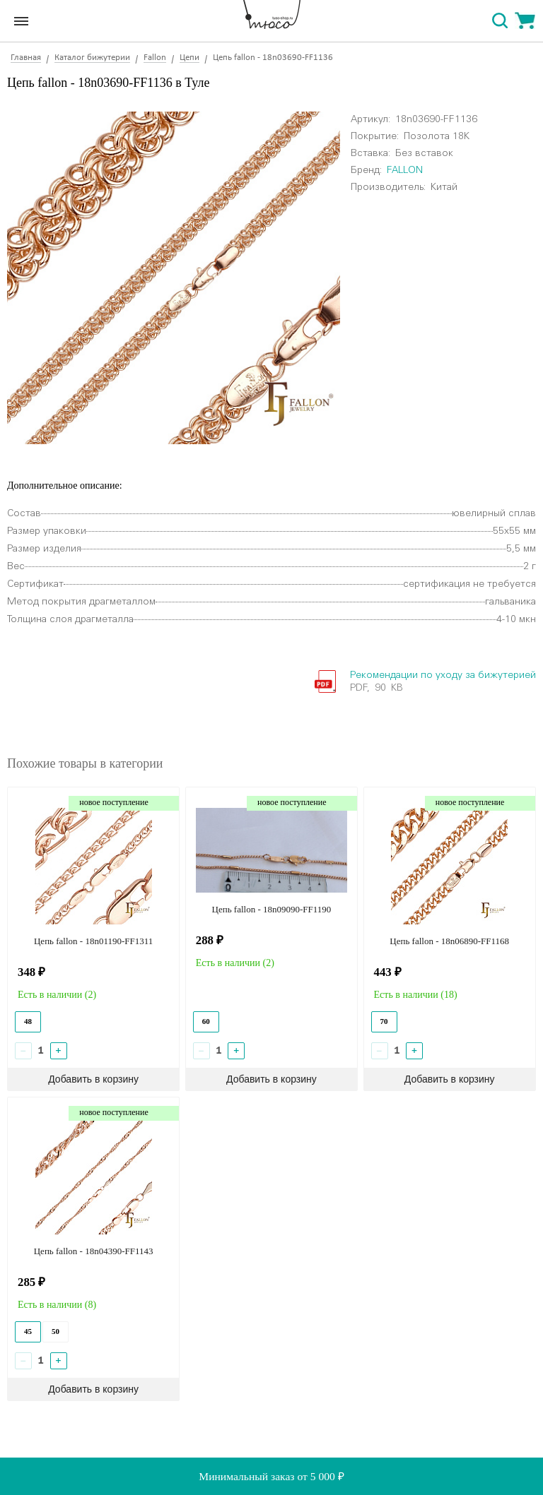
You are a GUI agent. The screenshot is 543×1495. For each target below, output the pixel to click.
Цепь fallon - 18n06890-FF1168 (449, 941)
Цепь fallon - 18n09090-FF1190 (272, 909)
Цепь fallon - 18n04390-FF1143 (93, 1251)
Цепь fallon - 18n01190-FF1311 (93, 941)
